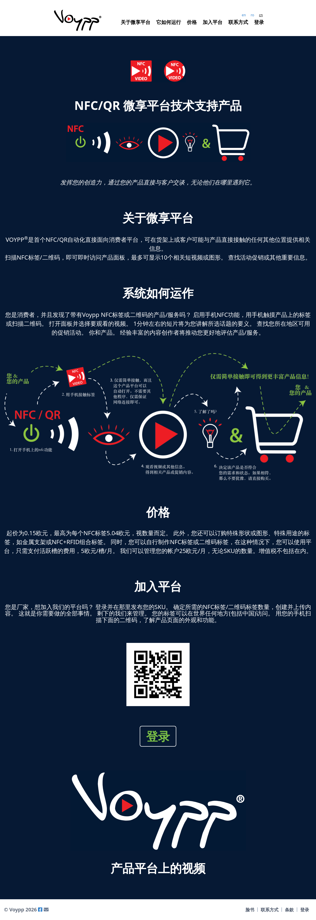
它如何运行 (168, 22)
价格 (192, 22)
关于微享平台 (135, 22)
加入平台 (212, 22)
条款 (289, 910)
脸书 (249, 910)
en (244, 15)
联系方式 (238, 22)
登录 (259, 22)
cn (261, 15)
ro (252, 15)
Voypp (16, 909)
